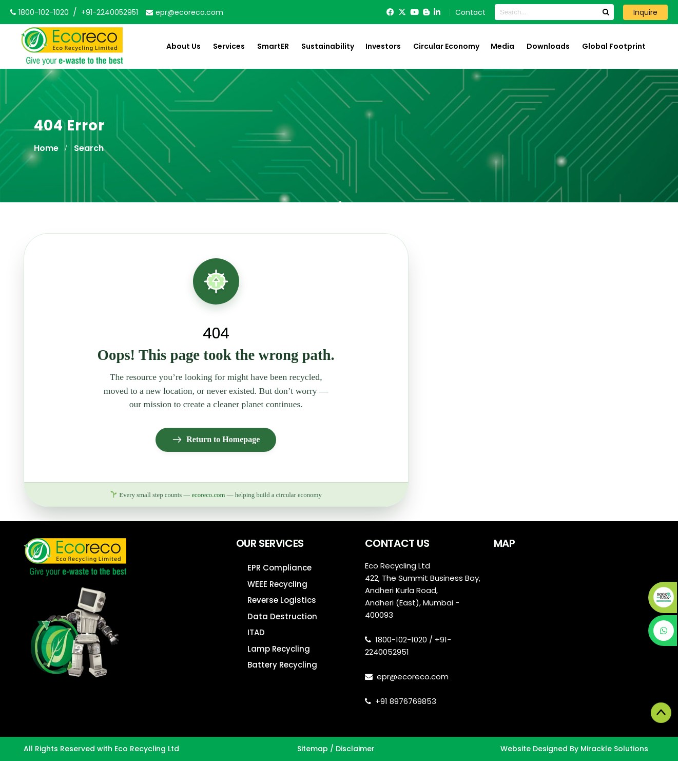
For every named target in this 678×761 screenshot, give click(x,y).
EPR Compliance (279, 567)
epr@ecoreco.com (413, 676)
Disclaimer (355, 749)
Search (89, 148)
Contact (470, 12)
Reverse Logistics (281, 600)
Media (502, 46)
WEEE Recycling (277, 584)
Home (46, 148)
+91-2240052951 (109, 12)
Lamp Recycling (278, 648)
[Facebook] (390, 12)
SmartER (273, 46)
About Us (183, 46)
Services (229, 46)
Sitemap (312, 749)
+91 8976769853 (405, 701)
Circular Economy (446, 46)
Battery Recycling (282, 664)
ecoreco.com (208, 495)
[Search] (605, 12)
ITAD (256, 632)
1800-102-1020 (401, 639)
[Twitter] (402, 12)
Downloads (548, 46)
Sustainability (327, 46)
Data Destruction (282, 616)
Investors (383, 46)
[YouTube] (414, 12)
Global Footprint (614, 46)
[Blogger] (426, 12)
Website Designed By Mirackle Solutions (574, 749)
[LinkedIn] (437, 12)
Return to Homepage (216, 439)
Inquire (645, 12)
